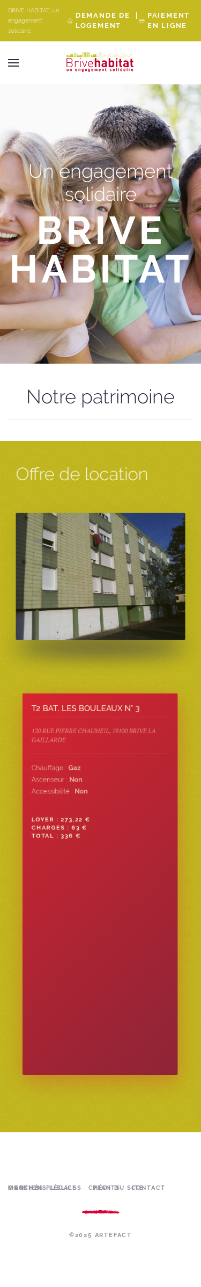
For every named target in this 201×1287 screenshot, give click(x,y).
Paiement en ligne (168, 20)
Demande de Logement (103, 20)
